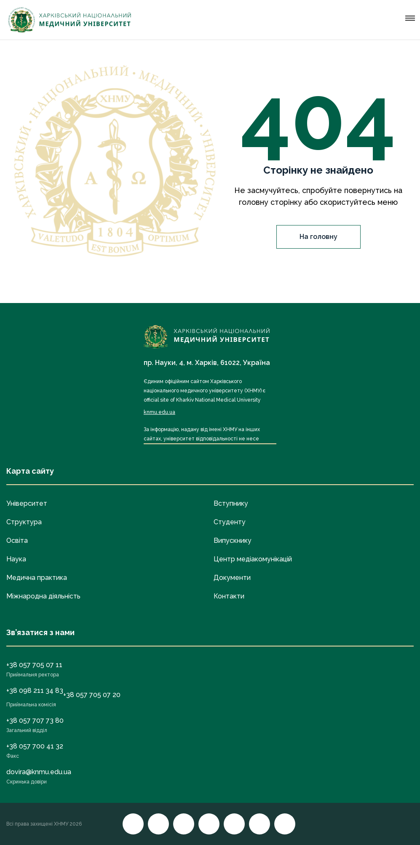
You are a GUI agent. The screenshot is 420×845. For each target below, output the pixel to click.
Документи (232, 578)
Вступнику (231, 503)
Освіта (17, 541)
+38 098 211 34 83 (34, 691)
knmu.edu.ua (159, 412)
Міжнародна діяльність (43, 596)
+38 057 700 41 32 (34, 746)
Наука (16, 559)
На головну (318, 237)
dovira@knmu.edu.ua (38, 772)
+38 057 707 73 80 (35, 720)
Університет (26, 503)
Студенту (230, 522)
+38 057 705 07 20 (91, 695)
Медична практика (36, 578)
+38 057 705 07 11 (34, 665)
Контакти (229, 596)
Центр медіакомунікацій (253, 559)
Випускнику (232, 541)
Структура (24, 522)
